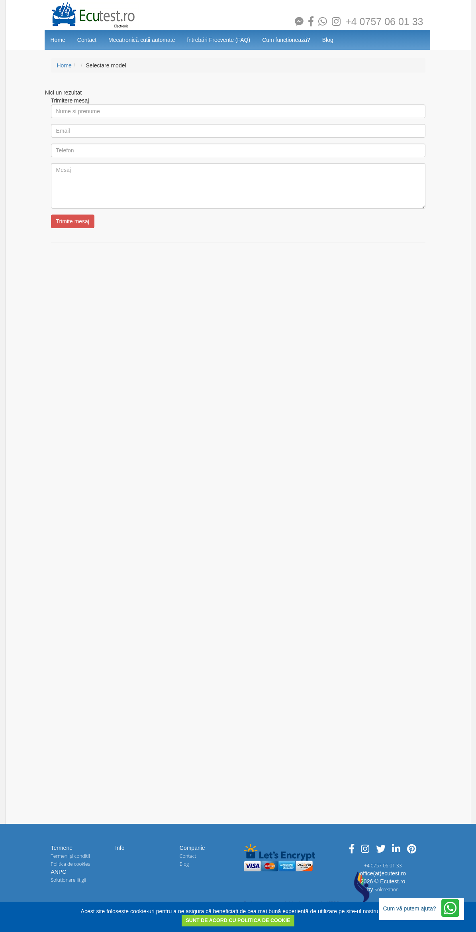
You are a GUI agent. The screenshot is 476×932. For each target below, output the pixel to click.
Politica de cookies (70, 864)
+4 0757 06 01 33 (384, 21)
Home (58, 40)
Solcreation (386, 889)
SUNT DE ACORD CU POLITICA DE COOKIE (238, 920)
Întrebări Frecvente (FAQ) (218, 40)
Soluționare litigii (68, 880)
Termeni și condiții (70, 856)
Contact (86, 40)
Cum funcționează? (286, 40)
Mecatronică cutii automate (141, 40)
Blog (327, 40)
